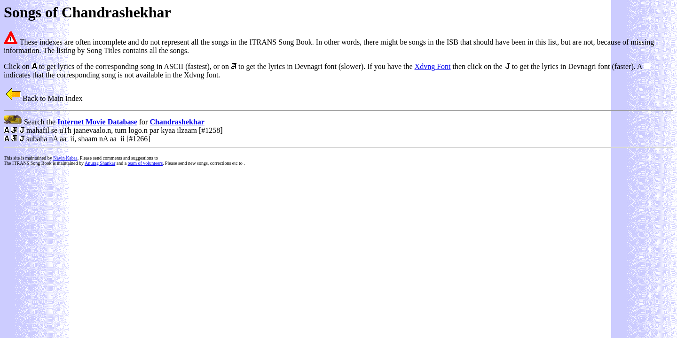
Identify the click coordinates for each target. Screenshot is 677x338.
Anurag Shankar (100, 163)
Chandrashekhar (177, 122)
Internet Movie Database (97, 122)
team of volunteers (145, 163)
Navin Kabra (65, 158)
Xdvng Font (433, 66)
